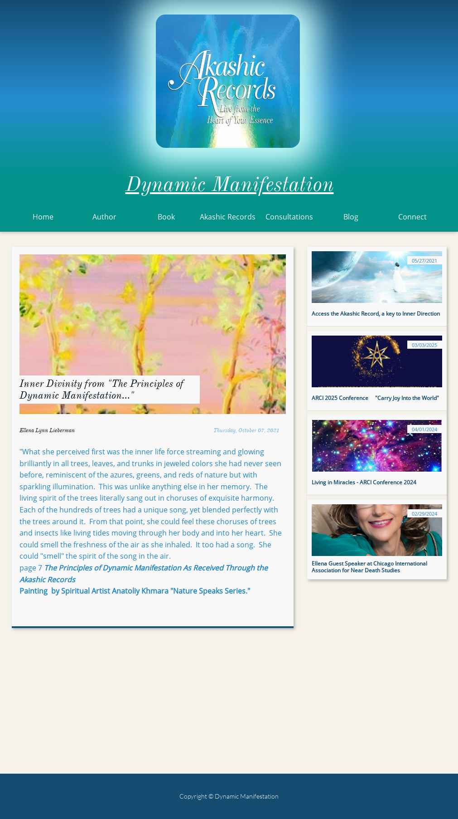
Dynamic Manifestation (229, 184)
